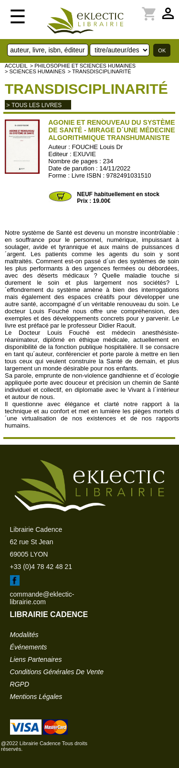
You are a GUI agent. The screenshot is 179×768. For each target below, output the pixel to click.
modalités (24, 634)
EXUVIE (84, 154)
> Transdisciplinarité (99, 71)
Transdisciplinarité (86, 89)
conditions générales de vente (57, 672)
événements (28, 647)
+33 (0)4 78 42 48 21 (41, 566)
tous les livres (36, 105)
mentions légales (36, 696)
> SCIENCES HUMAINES (35, 71)
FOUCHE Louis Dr (97, 146)
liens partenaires (36, 659)
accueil (16, 66)
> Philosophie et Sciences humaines (83, 66)
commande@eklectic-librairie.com (42, 598)
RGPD (19, 684)
